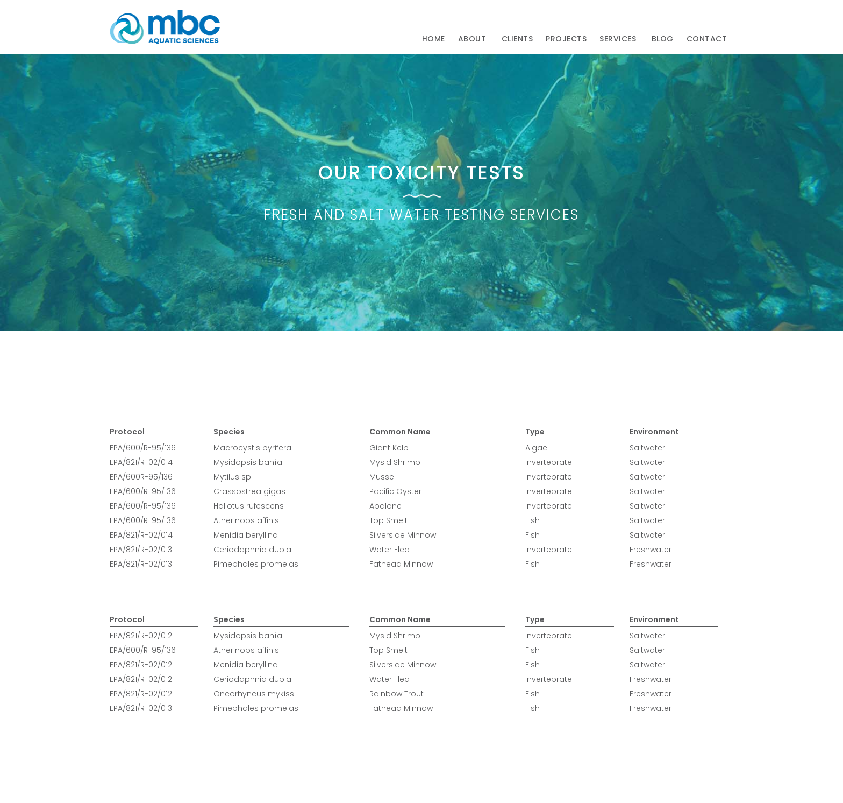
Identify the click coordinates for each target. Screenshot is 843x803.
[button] (473, 39)
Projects (566, 38)
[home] (165, 27)
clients (517, 38)
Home (433, 38)
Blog (663, 38)
